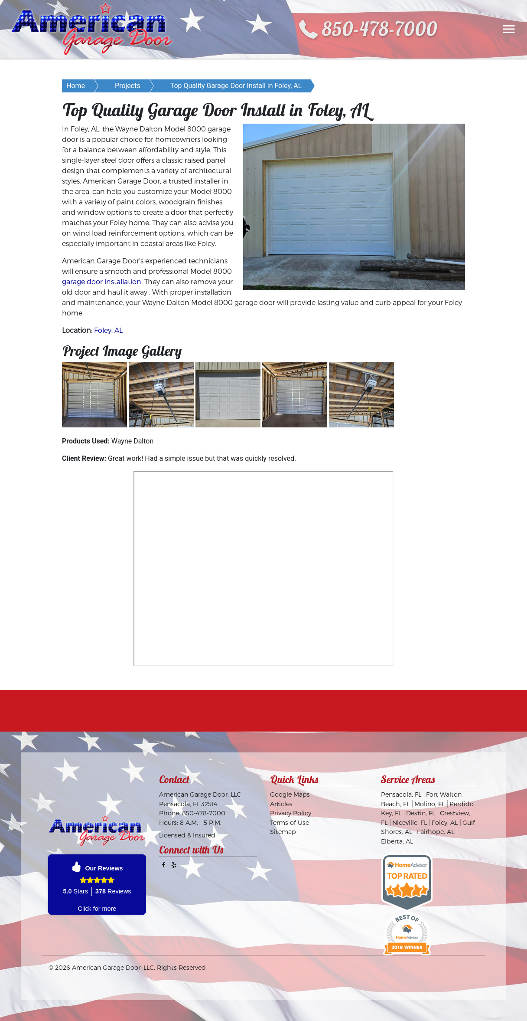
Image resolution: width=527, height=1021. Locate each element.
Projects (127, 86)
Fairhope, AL (435, 831)
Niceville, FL (409, 822)
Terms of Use (289, 822)
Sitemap (283, 831)
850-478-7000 (379, 29)
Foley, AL (108, 330)
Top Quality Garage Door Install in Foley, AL (236, 86)
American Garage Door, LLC (113, 967)
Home (75, 86)
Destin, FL (420, 813)
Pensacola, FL (401, 794)
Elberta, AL (397, 841)
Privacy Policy (290, 813)
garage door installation (101, 281)
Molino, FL (429, 804)
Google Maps (290, 794)
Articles (281, 804)
